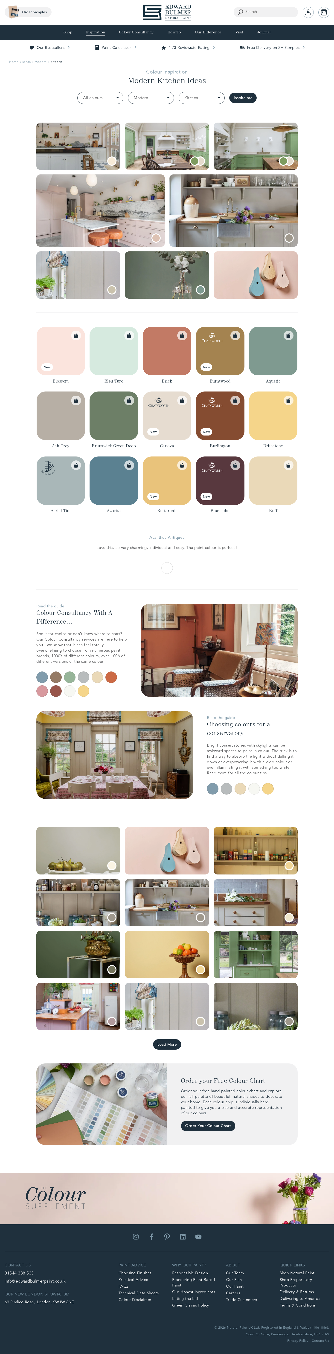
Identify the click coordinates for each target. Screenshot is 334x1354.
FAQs (123, 1287)
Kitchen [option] (191, 98)
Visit (239, 33)
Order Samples (26, 12)
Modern (41, 62)
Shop (68, 33)
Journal (264, 33)
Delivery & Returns (297, 1292)
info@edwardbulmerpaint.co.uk (35, 1281)
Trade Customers (241, 1300)
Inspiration (95, 33)
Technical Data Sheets (139, 1293)
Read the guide (50, 606)
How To (174, 33)
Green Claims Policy (190, 1305)
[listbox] (100, 98)
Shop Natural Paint (297, 1273)
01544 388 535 (19, 1273)
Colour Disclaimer (135, 1300)
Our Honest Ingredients (193, 1292)
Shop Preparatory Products (296, 1282)
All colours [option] (93, 98)
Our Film (234, 1280)
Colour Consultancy (136, 33)
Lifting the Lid (185, 1299)
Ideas (26, 62)
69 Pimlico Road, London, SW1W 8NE (39, 1302)
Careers (233, 1293)
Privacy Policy (297, 1340)
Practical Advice (133, 1280)
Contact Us (320, 1340)
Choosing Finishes (135, 1273)
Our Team (235, 1273)
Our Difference (208, 33)
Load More (167, 1045)
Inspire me (243, 98)
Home (13, 62)
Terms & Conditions (298, 1305)
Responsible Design (190, 1273)
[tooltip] (111, 161)
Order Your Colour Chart (208, 1126)
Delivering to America (300, 1299)
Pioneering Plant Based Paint (193, 1282)
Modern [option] (141, 98)
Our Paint (235, 1287)
